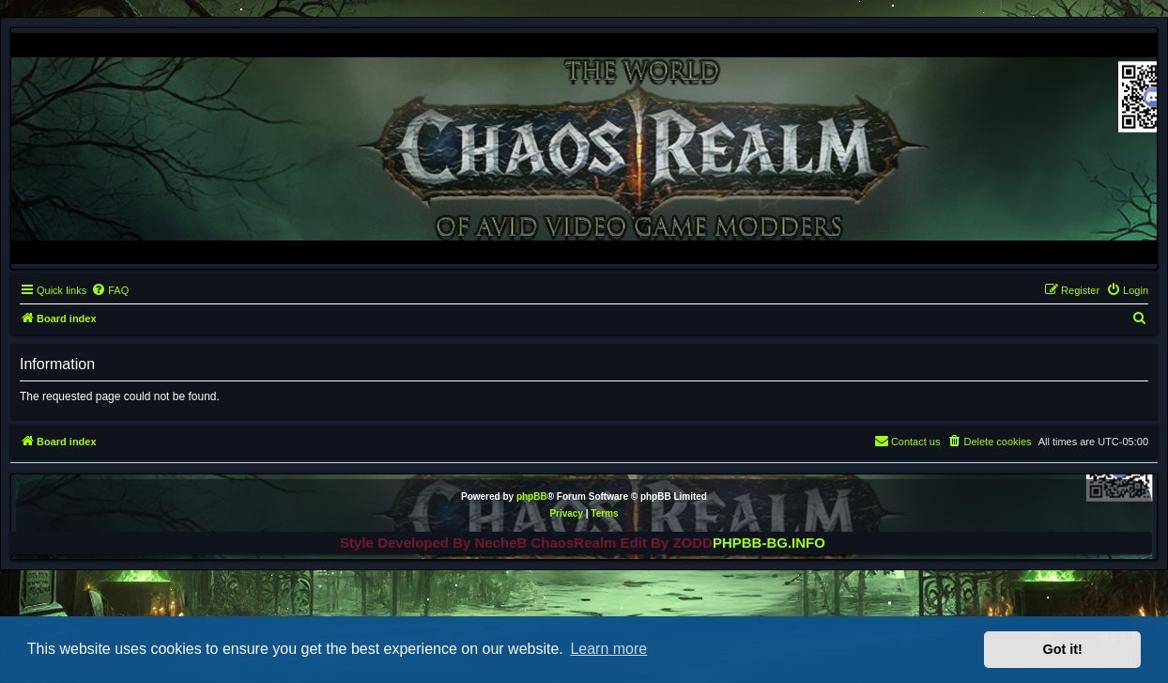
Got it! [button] (1063, 649)
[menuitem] (110, 290)
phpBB (531, 496)
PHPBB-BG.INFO (769, 543)
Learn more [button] (608, 649)
